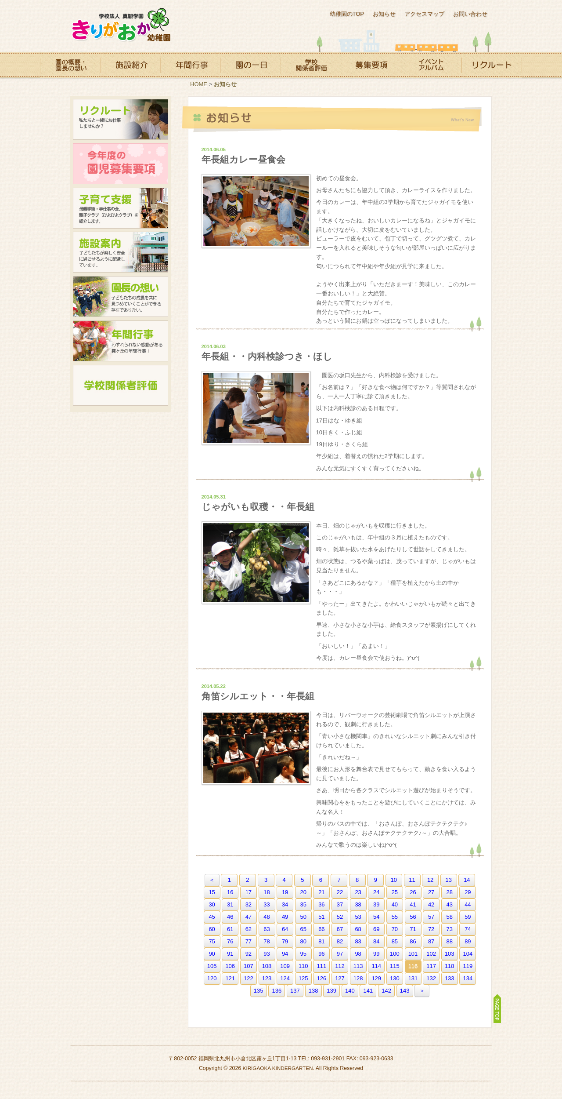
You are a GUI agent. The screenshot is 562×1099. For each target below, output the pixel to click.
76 (230, 941)
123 (267, 978)
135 (258, 990)
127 (340, 978)
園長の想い (120, 296)
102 (431, 953)
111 (322, 966)
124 (285, 978)
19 (285, 892)
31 (230, 904)
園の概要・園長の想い (70, 65)
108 (267, 966)
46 (230, 916)
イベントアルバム (431, 65)
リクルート (491, 65)
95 (303, 953)
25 (395, 892)
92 (248, 953)
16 (230, 892)
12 (430, 880)
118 (449, 966)
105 (212, 966)
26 (413, 892)
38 (358, 904)
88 (450, 941)
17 (248, 892)
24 (376, 892)
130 (395, 978)
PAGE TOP (497, 1008)
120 (212, 978)
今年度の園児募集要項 (120, 163)
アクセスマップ (424, 14)
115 (395, 966)
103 (449, 953)
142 (386, 990)
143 (405, 990)
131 (413, 978)
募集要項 (371, 65)
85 (395, 941)
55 (395, 916)
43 (450, 904)
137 (295, 990)
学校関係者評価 (311, 65)
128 (358, 978)
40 (395, 904)
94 (285, 953)
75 (212, 941)
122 (248, 978)
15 (212, 892)
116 (413, 966)
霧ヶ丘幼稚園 (120, 25)
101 (413, 953)
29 (468, 892)
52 (340, 916)
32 (248, 904)
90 (212, 953)
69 (376, 929)
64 (285, 929)
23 (358, 892)
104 (468, 953)
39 (376, 904)
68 (358, 929)
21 (321, 892)
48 (266, 916)
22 (340, 892)
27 (431, 892)
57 (431, 916)
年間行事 (190, 65)
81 (321, 941)
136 (276, 990)
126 (322, 978)
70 (395, 929)
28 (450, 892)
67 (340, 929)
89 (468, 941)
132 (431, 978)
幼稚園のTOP (347, 14)
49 (285, 916)
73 (450, 929)
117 (431, 966)
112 (340, 966)
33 (266, 904)
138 (313, 990)
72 (431, 929)
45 (212, 916)
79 (285, 941)
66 (321, 929)
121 (230, 978)
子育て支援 (120, 208)
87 (431, 941)
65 (303, 929)
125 (303, 978)
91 (230, 953)
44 (468, 904)
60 (212, 929)
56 (413, 916)
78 (266, 941)
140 (350, 990)
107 (248, 966)
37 (340, 904)
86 (413, 941)
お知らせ (384, 14)
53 (358, 916)
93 (266, 953)
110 (303, 966)
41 (413, 904)
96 (321, 953)
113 (358, 966)
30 (212, 904)
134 (468, 978)
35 (303, 904)
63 (266, 929)
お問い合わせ (470, 14)
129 (376, 978)
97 (340, 953)
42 (431, 904)
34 (285, 904)
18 (266, 892)
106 (230, 966)
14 (467, 880)
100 (395, 953)
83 (358, 941)
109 (285, 966)
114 (376, 966)
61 (230, 929)
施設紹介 (130, 65)
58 (450, 916)
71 (413, 929)
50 (303, 916)
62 (248, 929)
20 (303, 892)
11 (412, 880)
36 (321, 904)
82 (340, 941)
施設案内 (120, 252)
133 (449, 978)
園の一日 (250, 65)
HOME (198, 84)
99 (376, 953)
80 (303, 941)
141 (368, 990)
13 (449, 880)
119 (468, 966)
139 (331, 990)
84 (376, 941)
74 (468, 929)
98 (358, 953)
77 (248, 941)
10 (394, 880)
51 (321, 916)
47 (248, 916)
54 (376, 916)
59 (468, 916)
